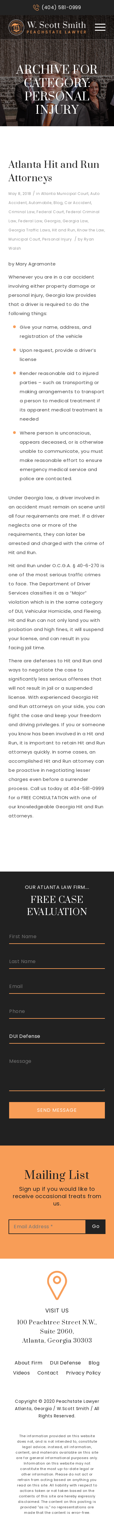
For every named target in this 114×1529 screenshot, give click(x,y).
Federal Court (50, 211)
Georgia (52, 221)
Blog (58, 202)
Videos (21, 1372)
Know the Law (90, 230)
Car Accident (77, 202)
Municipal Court (24, 239)
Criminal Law (22, 211)
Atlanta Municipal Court (65, 193)
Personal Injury (57, 239)
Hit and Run (63, 230)
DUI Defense (65, 1362)
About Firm (29, 1362)
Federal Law (30, 221)
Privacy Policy (83, 1372)
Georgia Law (75, 221)
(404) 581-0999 (61, 7)
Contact (48, 1372)
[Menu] (97, 27)
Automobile (40, 202)
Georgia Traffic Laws (29, 230)
